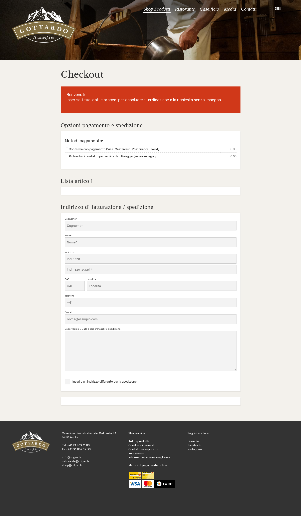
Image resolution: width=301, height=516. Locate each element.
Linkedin (193, 441)
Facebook (194, 445)
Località (91, 279)
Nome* (68, 235)
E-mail (68, 312)
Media (230, 9)
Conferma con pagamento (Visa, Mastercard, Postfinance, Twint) (114, 149)
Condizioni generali (141, 445)
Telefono (70, 295)
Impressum (136, 453)
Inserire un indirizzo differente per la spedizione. (104, 381)
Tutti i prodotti (138, 441)
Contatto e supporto (143, 449)
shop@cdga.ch (72, 465)
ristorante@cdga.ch (75, 461)
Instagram (195, 449)
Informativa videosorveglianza (149, 457)
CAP (67, 279)
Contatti (249, 9)
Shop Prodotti (157, 9)
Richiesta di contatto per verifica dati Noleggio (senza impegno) (112, 156)
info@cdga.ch (71, 457)
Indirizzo (69, 252)
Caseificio (209, 9)
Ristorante (185, 9)
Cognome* (71, 218)
